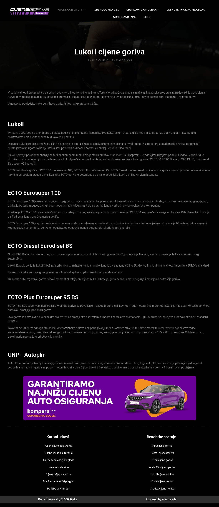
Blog (147, 16)
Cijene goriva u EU (106, 9)
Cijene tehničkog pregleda (186, 9)
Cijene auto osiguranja (142, 9)
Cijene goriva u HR (72, 9)
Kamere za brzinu (124, 16)
